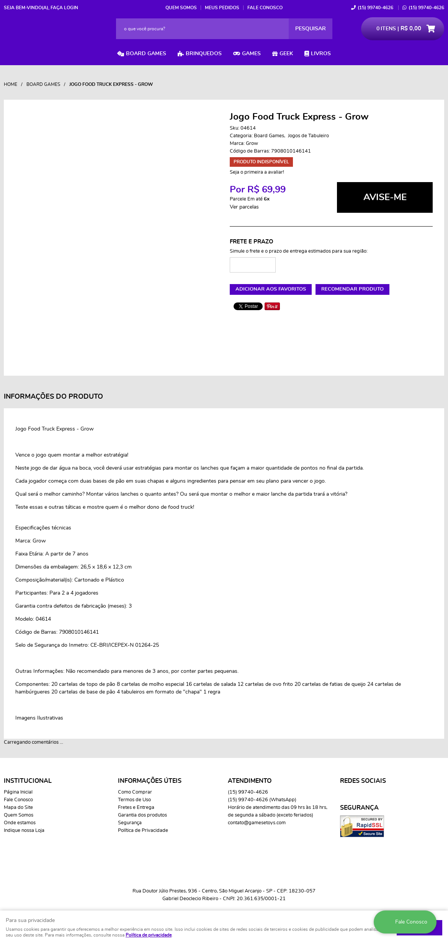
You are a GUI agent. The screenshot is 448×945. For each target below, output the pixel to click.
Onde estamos (20, 822)
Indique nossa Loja (24, 830)
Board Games (146, 53)
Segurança (130, 822)
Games (251, 53)
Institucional (28, 781)
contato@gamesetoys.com (257, 822)
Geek (286, 53)
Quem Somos (181, 7)
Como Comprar (135, 792)
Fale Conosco (265, 7)
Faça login (64, 7)
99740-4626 (375, 7)
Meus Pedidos (222, 7)
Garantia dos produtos (142, 815)
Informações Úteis (149, 781)
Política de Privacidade (143, 830)
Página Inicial (18, 792)
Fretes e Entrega (136, 807)
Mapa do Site (18, 807)
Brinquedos (204, 53)
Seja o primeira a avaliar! (257, 172)
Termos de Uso (134, 799)
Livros (321, 53)
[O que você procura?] (310, 28)
